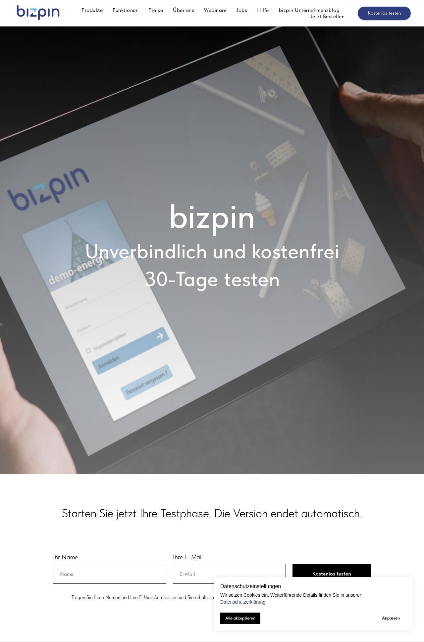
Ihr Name (65, 557)
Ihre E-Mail (188, 557)
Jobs (242, 10)
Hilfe (263, 10)
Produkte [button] (92, 10)
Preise (155, 10)
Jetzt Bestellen (328, 16)
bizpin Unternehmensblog (309, 10)
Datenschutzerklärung (242, 602)
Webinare (215, 10)
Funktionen (125, 10)
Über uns (183, 10)
